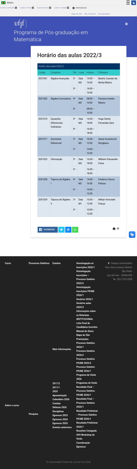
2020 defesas (12, 354)
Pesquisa (33, 414)
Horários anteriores (14, 418)
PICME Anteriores (37, 410)
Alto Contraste (90, 14)
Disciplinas (58, 411)
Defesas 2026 (60, 407)
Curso (8, 263)
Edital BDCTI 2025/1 (38, 293)
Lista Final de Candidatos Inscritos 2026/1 (38, 345)
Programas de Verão (62, 272)
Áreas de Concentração (39, 418)
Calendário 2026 (61, 399)
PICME (33, 337)
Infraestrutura (12, 401)
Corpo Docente (13, 280)
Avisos (57, 366)
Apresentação (60, 395)
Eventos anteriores (62, 427)
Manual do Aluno (85, 331)
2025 (55, 391)
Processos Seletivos (39, 263)
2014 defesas (12, 384)
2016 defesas (12, 371)
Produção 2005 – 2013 (39, 435)
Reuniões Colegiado (86, 430)
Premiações (82, 339)
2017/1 (56, 387)
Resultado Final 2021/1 (39, 267)
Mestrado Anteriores (38, 401)
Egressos (81, 446)
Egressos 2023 (60, 415)
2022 (9, 345)
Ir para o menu (27, 8)
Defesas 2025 (12, 375)
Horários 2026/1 (84, 299)
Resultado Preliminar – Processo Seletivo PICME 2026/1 (87, 415)
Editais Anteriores (37, 406)
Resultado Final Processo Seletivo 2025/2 (37, 284)
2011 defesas (12, 397)
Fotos (56, 379)
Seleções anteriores (38, 397)
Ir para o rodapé (61, 8)
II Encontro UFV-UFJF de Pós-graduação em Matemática (64, 327)
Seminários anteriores (63, 302)
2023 (9, 341)
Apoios (57, 362)
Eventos (57, 263)
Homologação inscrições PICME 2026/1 (85, 291)
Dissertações (12, 332)
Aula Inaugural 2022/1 (63, 345)
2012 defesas (12, 393)
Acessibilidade (104, 14)
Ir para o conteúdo (8, 8)
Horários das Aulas (14, 409)
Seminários (58, 293)
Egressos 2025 (60, 423)
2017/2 (56, 383)
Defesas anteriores (14, 285)
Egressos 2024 (60, 419)
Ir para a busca (44, 8)
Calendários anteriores (16, 440)
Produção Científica (38, 422)
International (79, 8)
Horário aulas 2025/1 (15, 414)
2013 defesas (12, 388)
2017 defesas (12, 367)
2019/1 (33, 375)
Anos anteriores (36, 431)
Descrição (58, 449)
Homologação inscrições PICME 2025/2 (37, 358)
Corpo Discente (13, 276)
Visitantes (11, 328)
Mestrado (34, 315)
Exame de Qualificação (16, 298)
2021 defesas (12, 349)
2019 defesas (12, 358)
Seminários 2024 (61, 298)
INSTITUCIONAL (84, 319)
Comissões (11, 323)
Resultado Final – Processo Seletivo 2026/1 (85, 403)
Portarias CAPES (13, 311)
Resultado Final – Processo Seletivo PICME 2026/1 (85, 391)
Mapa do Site (76, 14)
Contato (57, 403)
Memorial (34, 319)
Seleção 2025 (35, 332)
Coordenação (83, 442)
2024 (9, 337)
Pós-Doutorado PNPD (39, 371)
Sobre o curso (12, 405)
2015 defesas (12, 380)
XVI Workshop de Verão (63, 267)
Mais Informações (62, 349)
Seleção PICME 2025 (38, 367)
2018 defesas (12, 362)
